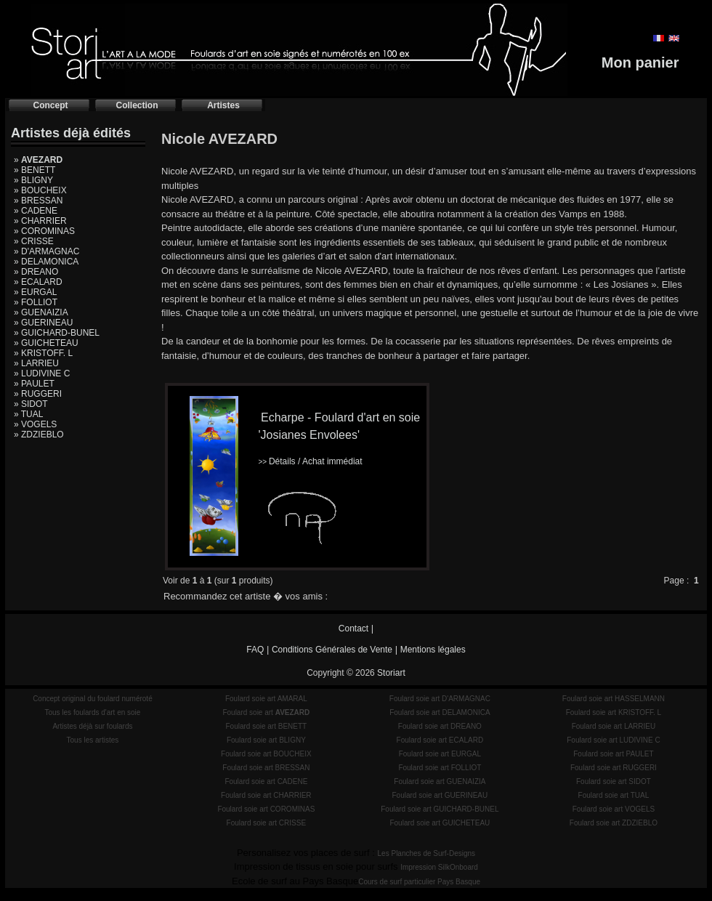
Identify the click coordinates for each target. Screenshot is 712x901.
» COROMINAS (44, 231)
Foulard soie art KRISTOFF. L (614, 712)
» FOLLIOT (35, 302)
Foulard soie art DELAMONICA (439, 712)
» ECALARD (38, 282)
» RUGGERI (38, 394)
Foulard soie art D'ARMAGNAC (439, 699)
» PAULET (34, 384)
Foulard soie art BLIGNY (266, 740)
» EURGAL (35, 292)
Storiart (391, 673)
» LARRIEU (36, 363)
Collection (137, 105)
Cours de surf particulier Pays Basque (419, 882)
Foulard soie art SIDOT (613, 781)
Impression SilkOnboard (439, 867)
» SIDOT (31, 404)
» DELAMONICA (46, 261)
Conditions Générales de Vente (332, 650)
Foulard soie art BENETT (266, 726)
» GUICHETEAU (46, 343)
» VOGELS (35, 424)
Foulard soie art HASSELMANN (613, 699)
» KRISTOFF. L (43, 353)
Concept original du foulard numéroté (93, 699)
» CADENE (35, 211)
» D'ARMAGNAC (46, 251)
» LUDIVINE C (42, 373)
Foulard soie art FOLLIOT (439, 768)
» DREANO (36, 272)
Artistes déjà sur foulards (92, 726)
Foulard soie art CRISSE (267, 823)
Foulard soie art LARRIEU (614, 726)
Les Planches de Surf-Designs (427, 853)
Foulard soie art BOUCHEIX (266, 754)
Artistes (223, 105)
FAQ (255, 650)
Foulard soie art (266, 712)
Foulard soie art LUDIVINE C (613, 740)
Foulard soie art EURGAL (440, 754)
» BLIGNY (33, 180)
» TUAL (28, 414)
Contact (353, 628)
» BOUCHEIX (40, 190)
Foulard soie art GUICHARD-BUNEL (439, 809)
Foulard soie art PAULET (613, 754)
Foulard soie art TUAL (614, 795)
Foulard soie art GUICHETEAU (439, 823)
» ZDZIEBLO (39, 434)
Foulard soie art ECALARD (440, 740)
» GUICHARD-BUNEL (57, 333)
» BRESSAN (38, 200)
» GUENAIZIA (41, 312)
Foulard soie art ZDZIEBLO (614, 823)
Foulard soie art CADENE (265, 781)
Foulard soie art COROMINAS (266, 809)
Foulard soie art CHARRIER (266, 795)
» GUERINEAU (43, 323)
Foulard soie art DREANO (440, 726)
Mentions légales (433, 650)
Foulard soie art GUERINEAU (440, 795)
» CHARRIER (40, 221)
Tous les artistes (93, 740)
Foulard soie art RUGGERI (613, 768)
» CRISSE (34, 241)
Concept (50, 105)
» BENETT (34, 170)
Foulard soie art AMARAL (266, 699)
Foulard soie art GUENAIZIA (439, 781)
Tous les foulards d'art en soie (92, 712)
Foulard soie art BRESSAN (266, 768)
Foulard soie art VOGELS (614, 809)
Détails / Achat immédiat (310, 461)
